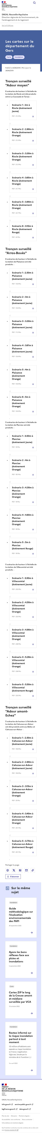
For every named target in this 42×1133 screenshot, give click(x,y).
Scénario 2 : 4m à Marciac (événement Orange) (21, 464)
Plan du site (5, 1116)
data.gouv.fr (24, 1109)
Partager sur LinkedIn (20, 870)
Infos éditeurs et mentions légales (12, 1123)
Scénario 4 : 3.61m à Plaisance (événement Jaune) (22, 348)
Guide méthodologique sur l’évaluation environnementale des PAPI (21, 915)
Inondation (19, 57)
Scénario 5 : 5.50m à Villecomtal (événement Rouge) (22, 687)
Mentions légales (24, 1116)
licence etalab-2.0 (10, 1130)
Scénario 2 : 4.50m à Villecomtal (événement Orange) (22, 607)
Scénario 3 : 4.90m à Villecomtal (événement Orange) (22, 634)
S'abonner (13, 876)
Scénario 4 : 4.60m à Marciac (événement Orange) (22, 519)
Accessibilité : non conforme (11, 1120)
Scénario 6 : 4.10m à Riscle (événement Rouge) (22, 229)
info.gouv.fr (6, 1104)
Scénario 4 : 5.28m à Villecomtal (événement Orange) (22, 661)
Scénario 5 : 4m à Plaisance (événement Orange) (21, 374)
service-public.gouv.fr (23, 1104)
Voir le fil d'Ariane (7, 26)
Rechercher (34, 2)
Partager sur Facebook (7, 870)
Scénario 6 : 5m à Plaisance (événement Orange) (21, 401)
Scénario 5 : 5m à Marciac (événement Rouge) (22, 545)
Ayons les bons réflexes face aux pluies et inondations (19, 956)
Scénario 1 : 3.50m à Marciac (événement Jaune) (22, 439)
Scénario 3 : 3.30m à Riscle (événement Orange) (22, 156)
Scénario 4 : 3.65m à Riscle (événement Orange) (22, 181)
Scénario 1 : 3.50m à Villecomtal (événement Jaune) (22, 581)
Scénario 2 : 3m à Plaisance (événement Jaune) (22, 300)
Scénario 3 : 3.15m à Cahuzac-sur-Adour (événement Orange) (22, 791)
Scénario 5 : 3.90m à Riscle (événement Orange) (22, 205)
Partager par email (26, 870)
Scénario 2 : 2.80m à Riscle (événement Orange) (22, 132)
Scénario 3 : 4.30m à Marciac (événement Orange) (22, 492)
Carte (9, 57)
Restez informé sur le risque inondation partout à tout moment (21, 1037)
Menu (39, 2)
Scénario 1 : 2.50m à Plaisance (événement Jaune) (22, 276)
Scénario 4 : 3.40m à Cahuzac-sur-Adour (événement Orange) (22, 818)
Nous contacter (27, 1120)
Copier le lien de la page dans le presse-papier (32, 870)
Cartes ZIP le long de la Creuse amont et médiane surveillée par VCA (20, 997)
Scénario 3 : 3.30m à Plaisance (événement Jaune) (22, 324)
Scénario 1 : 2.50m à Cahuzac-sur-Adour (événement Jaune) (22, 741)
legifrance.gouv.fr (8, 1109)
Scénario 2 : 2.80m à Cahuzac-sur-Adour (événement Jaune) (22, 765)
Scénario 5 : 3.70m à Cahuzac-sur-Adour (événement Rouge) (22, 844)
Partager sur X (14, 870)
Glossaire (14, 1116)
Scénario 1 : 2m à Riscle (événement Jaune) (22, 108)
